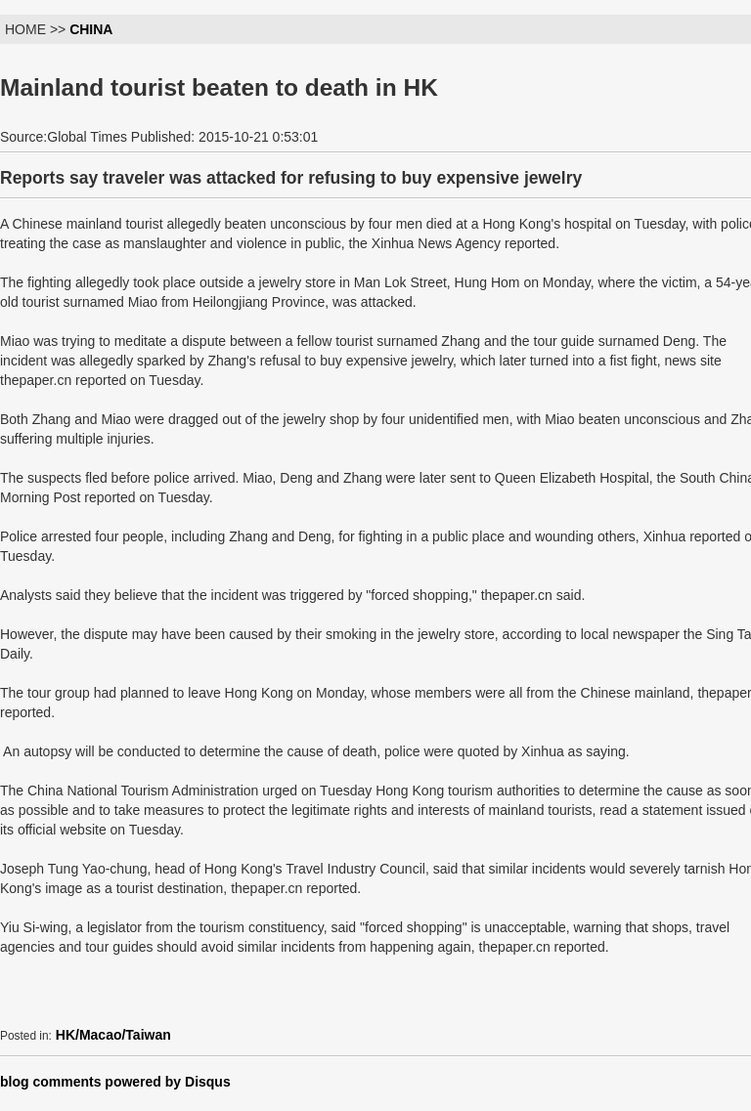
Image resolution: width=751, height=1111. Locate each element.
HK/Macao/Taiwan (113, 1035)
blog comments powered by (115, 1082)
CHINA (90, 29)
